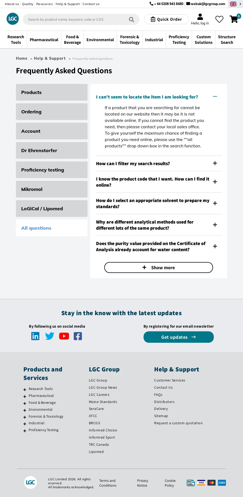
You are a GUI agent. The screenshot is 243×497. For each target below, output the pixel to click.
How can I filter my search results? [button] (156, 163)
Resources (44, 4)
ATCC (93, 415)
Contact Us (163, 387)
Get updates (175, 337)
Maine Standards (103, 401)
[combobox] (81, 19)
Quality (27, 4)
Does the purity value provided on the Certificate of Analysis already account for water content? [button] (156, 246)
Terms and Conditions (107, 483)
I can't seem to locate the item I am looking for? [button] (156, 97)
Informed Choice (103, 430)
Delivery (161, 408)
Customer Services (169, 380)
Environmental (41, 409)
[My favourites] (219, 19)
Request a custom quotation (178, 423)
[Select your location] (235, 4)
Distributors (164, 401)
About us (12, 4)
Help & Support (68, 4)
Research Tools (41, 388)
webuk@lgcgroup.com (208, 4)
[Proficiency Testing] (24, 430)
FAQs (158, 394)
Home (22, 58)
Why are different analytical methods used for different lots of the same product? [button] (156, 225)
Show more (162, 267)
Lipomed (96, 451)
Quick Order (169, 19)
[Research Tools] (24, 389)
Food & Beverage (42, 402)
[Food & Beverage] (24, 403)
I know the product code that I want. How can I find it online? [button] (156, 182)
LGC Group (98, 380)
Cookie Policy (170, 483)
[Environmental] (24, 410)
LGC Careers (99, 394)
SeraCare (96, 408)
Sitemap (161, 415)
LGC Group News (103, 387)
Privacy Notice (142, 483)
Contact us (91, 4)
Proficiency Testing (44, 429)
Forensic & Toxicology (46, 416)
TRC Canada (99, 444)
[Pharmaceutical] (24, 396)
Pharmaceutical (41, 395)
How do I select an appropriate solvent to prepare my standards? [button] (156, 203)
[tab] (159, 96)
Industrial (37, 423)
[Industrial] (24, 423)
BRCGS (94, 423)
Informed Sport (102, 437)
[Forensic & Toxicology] (24, 417)
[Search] (131, 19)
